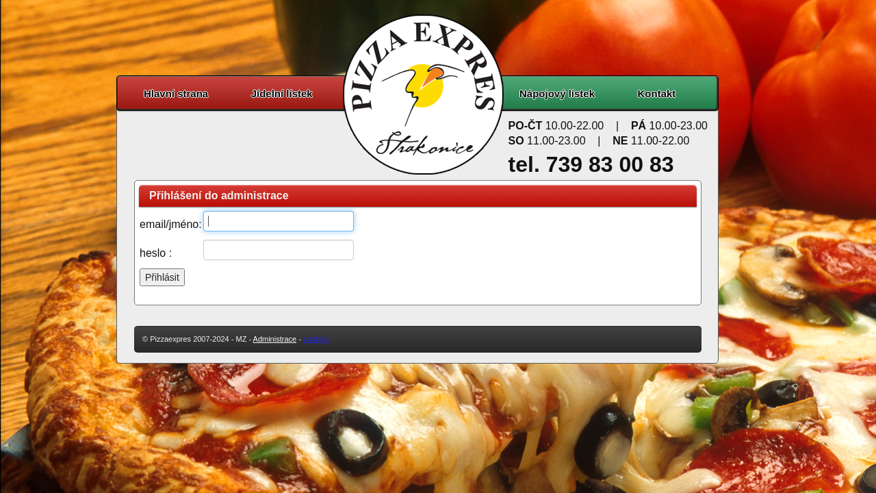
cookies (315, 339)
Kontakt (657, 93)
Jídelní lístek (282, 93)
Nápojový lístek (557, 93)
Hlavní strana (176, 93)
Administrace (275, 339)
